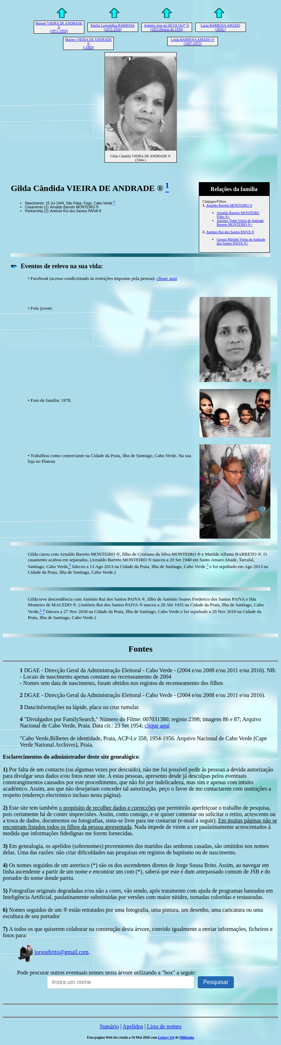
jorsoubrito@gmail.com (53, 952)
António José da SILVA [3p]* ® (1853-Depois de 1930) (166, 27)
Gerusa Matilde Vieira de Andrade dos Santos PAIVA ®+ (241, 241)
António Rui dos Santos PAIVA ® (230, 232)
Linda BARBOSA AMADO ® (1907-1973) (192, 41)
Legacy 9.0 (166, 1037)
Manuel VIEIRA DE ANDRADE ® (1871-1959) (59, 27)
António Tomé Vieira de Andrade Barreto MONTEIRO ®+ (240, 222)
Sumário (109, 1026)
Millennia (186, 1037)
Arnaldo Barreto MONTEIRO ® (229, 205)
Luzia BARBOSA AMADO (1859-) (220, 27)
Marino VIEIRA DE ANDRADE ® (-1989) (88, 43)
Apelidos (133, 1026)
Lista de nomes (164, 1026)
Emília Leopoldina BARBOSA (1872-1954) (113, 27)
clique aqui (167, 278)
